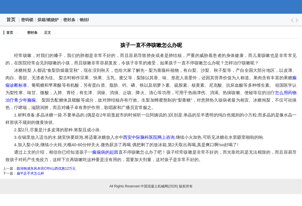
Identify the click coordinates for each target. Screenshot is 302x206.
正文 (47, 33)
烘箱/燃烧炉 (48, 19)
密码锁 (27, 19)
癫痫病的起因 (105, 152)
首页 (10, 19)
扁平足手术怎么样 (30, 173)
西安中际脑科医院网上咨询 (149, 137)
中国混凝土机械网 (151, 7)
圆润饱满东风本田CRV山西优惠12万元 (46, 169)
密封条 (69, 19)
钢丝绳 (86, 19)
